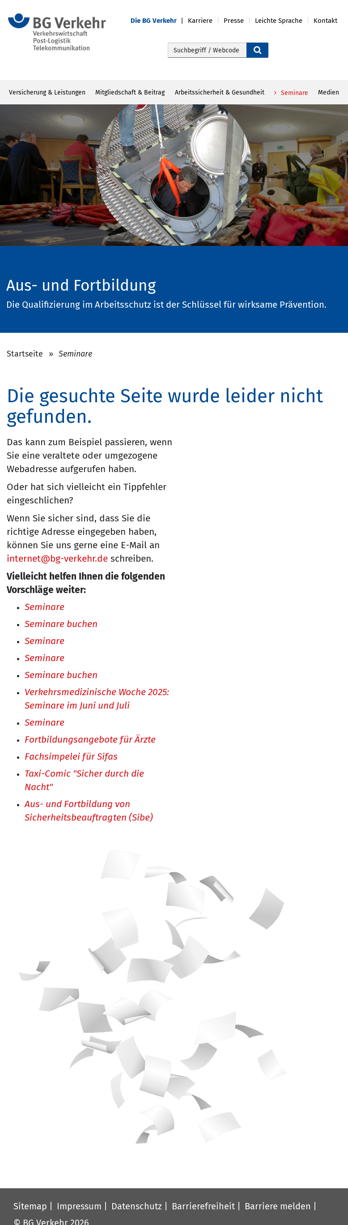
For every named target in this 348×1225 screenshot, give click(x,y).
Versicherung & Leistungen (47, 92)
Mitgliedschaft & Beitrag (130, 92)
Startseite (25, 354)
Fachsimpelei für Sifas (71, 757)
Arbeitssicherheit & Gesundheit (219, 92)
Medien (328, 92)
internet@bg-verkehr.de (57, 558)
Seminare (293, 93)
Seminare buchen (61, 624)
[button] (159, 20)
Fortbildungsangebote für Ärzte (90, 740)
